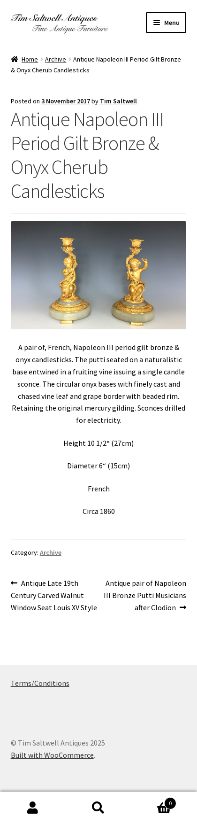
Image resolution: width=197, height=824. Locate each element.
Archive (55, 59)
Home (30, 59)
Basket (153, 801)
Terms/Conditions (40, 683)
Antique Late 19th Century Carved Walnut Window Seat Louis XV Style (54, 594)
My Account (33, 808)
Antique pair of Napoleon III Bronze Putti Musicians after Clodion (145, 594)
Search (98, 808)
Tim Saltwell (118, 101)
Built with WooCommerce (52, 755)
